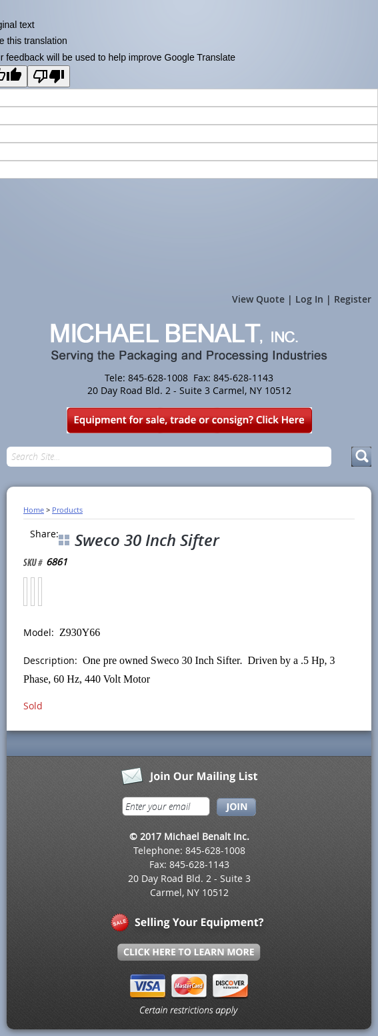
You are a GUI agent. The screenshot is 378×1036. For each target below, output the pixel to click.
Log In (309, 299)
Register (352, 299)
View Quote (258, 299)
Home (33, 510)
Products (67, 510)
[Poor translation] (48, 76)
